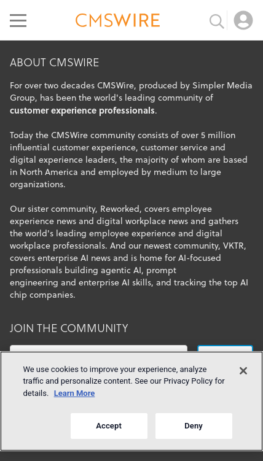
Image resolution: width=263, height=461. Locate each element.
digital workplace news (142, 221)
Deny (193, 425)
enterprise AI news (74, 258)
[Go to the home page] (118, 22)
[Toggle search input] (217, 20)
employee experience (132, 233)
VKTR (233, 245)
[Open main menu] (18, 20)
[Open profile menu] (243, 20)
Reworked (119, 209)
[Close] (243, 370)
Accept (109, 425)
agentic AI (121, 270)
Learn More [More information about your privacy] (74, 393)
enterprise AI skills (115, 282)
